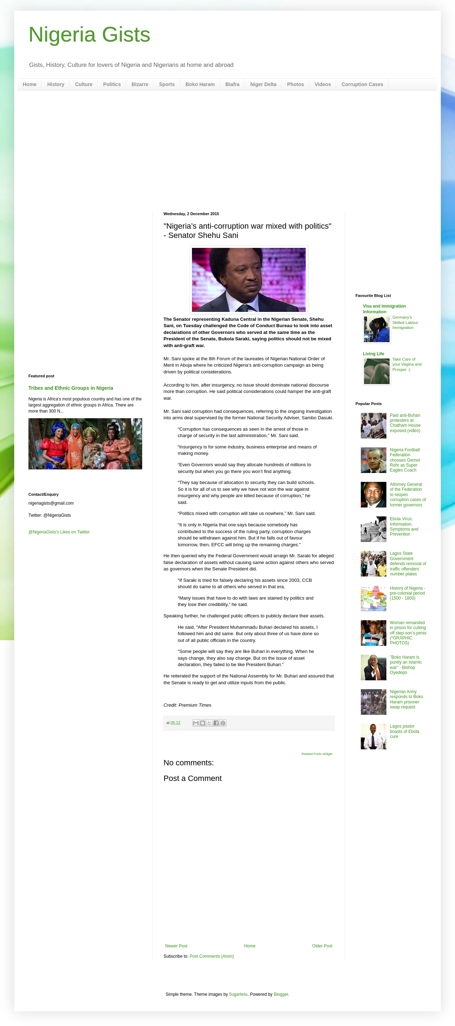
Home (30, 84)
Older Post (322, 945)
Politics (112, 84)
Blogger (281, 994)
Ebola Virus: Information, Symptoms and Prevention (404, 526)
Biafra (232, 84)
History (55, 84)
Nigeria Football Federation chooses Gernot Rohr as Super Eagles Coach (405, 460)
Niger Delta (263, 84)
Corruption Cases (362, 84)
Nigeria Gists (89, 34)
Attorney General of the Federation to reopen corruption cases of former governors (408, 494)
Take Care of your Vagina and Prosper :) (407, 364)
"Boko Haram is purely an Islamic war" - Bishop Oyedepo (406, 665)
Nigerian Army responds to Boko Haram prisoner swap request (406, 699)
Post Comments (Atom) (211, 956)
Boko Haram (200, 84)
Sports (167, 84)
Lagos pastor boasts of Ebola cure (404, 731)
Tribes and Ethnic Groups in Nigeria (70, 388)
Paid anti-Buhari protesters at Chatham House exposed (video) (405, 423)
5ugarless (238, 994)
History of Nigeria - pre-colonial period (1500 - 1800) (407, 593)
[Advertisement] (227, 151)
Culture (83, 84)
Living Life (373, 353)
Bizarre (140, 84)
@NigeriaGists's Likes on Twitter (59, 532)
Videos (323, 84)
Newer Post (176, 945)
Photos (295, 84)
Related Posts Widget (316, 754)
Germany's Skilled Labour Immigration (405, 322)
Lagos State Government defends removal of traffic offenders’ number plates (408, 563)
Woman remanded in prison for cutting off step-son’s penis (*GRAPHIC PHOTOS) (408, 633)
